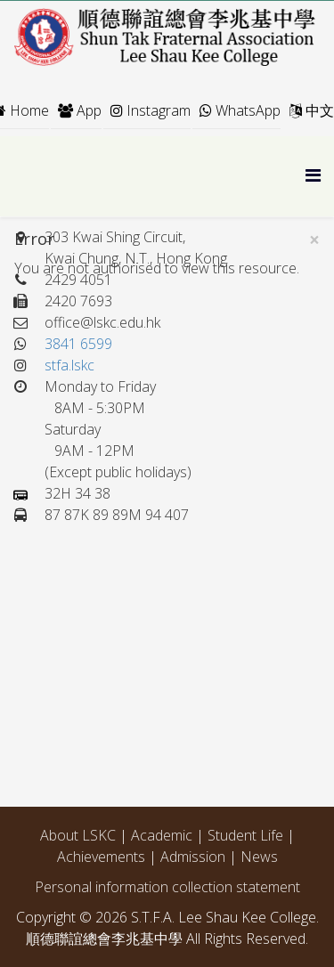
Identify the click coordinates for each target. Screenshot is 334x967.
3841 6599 (78, 343)
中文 (311, 110)
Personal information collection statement (167, 887)
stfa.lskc (69, 365)
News (259, 856)
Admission (194, 856)
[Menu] (313, 175)
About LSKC (78, 835)
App (80, 110)
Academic (163, 835)
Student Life (245, 835)
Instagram (150, 110)
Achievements (103, 856)
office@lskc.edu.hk (102, 322)
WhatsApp (240, 110)
